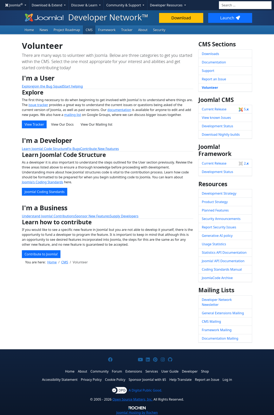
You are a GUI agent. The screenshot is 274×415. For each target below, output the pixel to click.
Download (181, 18)
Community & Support (124, 5)
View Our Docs (62, 124)
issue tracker (38, 105)
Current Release (225, 109)
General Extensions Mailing (223, 313)
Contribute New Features (99, 148)
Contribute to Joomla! (41, 254)
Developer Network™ (86, 17)
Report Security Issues (219, 227)
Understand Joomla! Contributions (48, 216)
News (44, 30)
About (143, 30)
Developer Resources (166, 5)
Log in (227, 379)
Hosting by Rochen (137, 412)
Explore (27, 86)
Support (208, 70)
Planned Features (215, 210)
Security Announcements (221, 218)
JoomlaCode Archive (217, 278)
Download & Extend (47, 5)
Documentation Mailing (220, 338)
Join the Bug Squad (48, 86)
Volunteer (210, 87)
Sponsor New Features (92, 216)
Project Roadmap (67, 30)
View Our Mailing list (96, 124)
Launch (230, 18)
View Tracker (34, 124)
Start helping (73, 86)
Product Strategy (215, 202)
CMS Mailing (211, 321)
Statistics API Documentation (224, 252)
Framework (107, 30)
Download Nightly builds (221, 134)
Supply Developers (124, 216)
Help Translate (180, 379)
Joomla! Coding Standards (45, 191)
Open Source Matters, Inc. (132, 399)
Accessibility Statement (59, 379)
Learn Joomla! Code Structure (44, 148)
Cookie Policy (115, 379)
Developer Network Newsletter (217, 302)
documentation (119, 110)
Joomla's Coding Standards (42, 182)
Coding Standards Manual (222, 269)
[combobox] (245, 5)
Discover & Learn (84, 5)
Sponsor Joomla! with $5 (147, 379)
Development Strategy (219, 193)
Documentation (214, 62)
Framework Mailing (216, 330)
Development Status (217, 126)
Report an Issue (214, 79)
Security (159, 30)
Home (29, 30)
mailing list (72, 114)
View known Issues (216, 117)
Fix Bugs (73, 148)
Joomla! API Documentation (223, 261)
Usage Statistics (214, 244)
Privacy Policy (91, 379)
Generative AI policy (217, 235)
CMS (89, 30)
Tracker (126, 30)
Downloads (210, 53)
